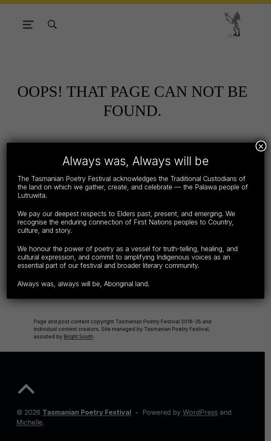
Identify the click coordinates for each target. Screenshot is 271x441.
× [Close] (261, 146)
